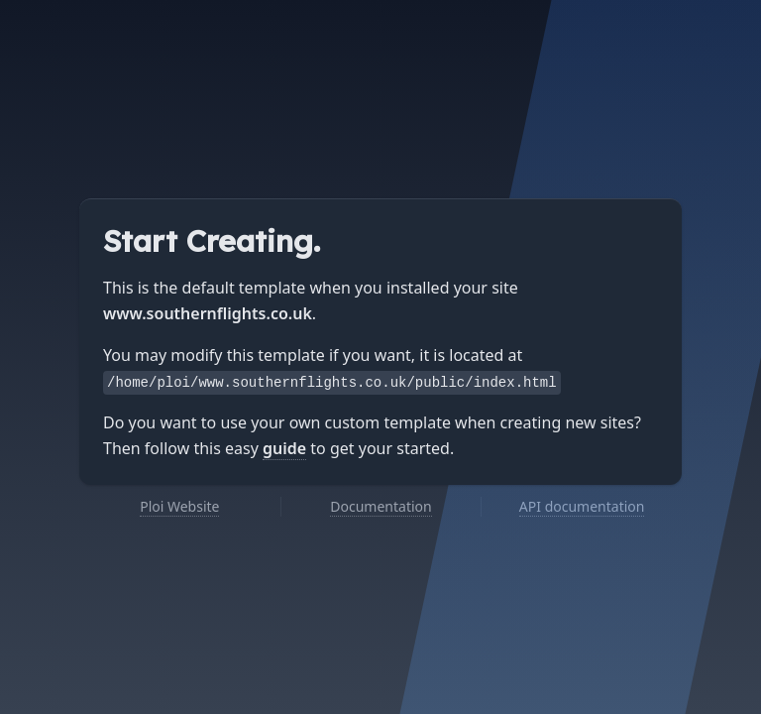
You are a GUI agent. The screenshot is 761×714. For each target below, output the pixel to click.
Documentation (380, 506)
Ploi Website (179, 506)
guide (284, 448)
